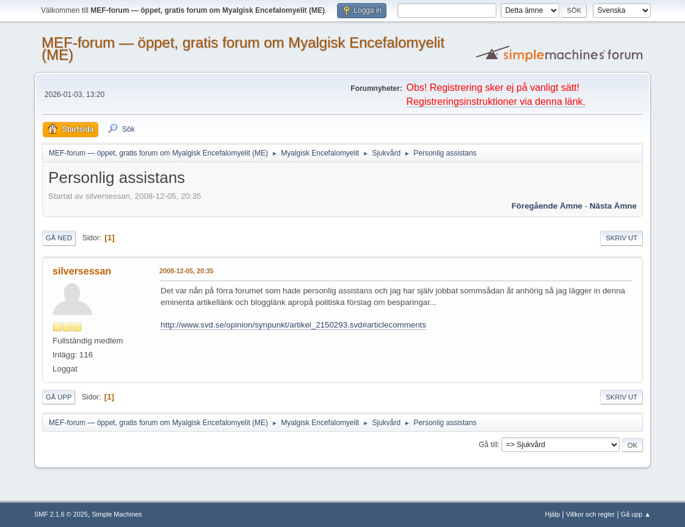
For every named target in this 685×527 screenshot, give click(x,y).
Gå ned (59, 238)
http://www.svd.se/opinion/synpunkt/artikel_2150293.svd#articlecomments (293, 324)
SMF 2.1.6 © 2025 (61, 514)
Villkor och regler (590, 514)
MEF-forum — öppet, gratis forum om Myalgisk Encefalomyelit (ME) (243, 48)
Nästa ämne (613, 205)
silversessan (82, 271)
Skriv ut (621, 238)
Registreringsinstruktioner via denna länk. (496, 101)
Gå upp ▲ (636, 514)
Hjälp (552, 514)
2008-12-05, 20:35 (186, 270)
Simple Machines (117, 514)
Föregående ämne (547, 205)
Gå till (488, 444)
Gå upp (58, 397)
